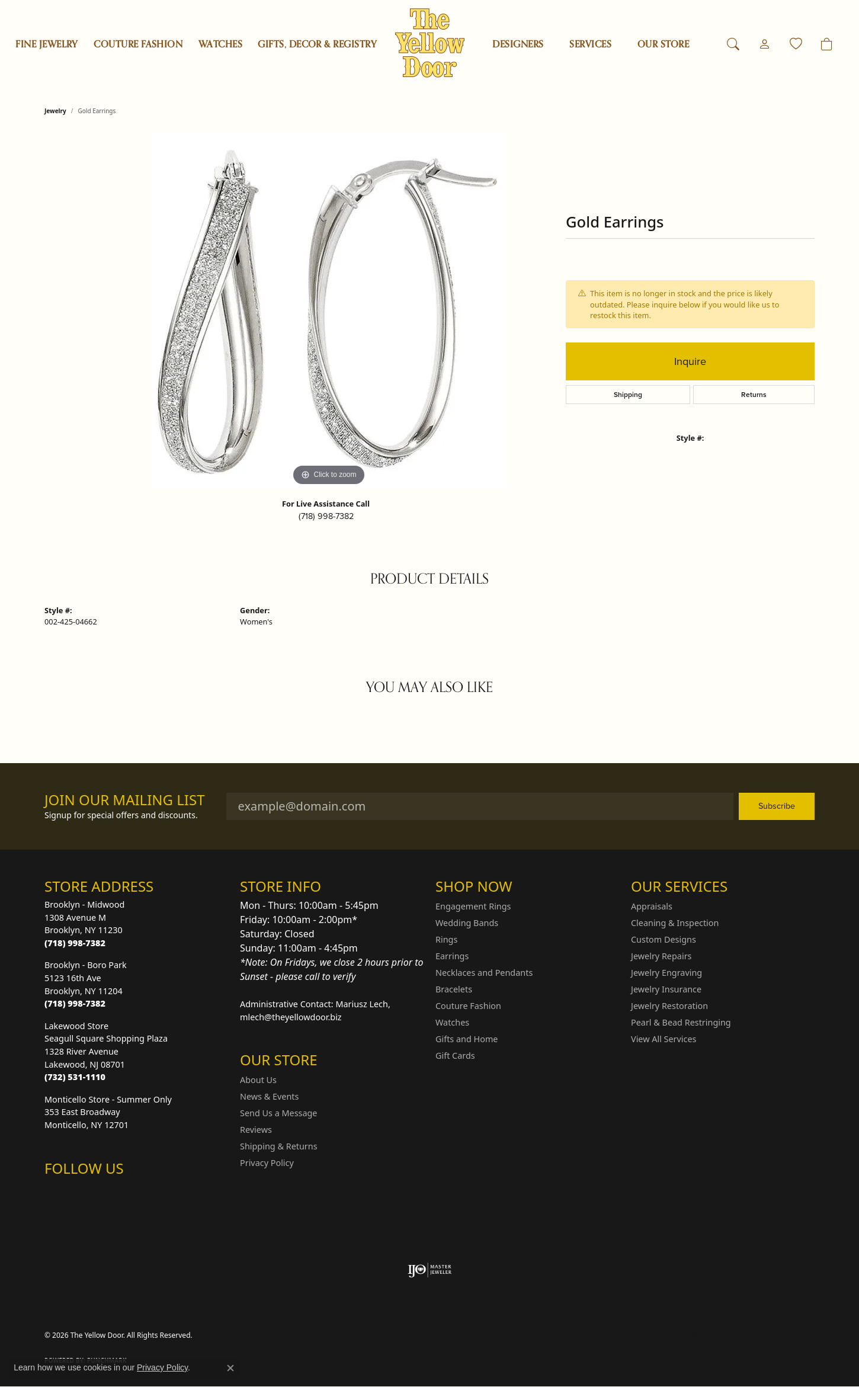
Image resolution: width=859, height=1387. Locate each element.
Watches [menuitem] (452, 1022)
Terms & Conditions (679, 1335)
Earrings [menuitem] (452, 956)
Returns (754, 394)
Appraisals (651, 906)
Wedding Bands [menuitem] (466, 922)
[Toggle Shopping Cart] (826, 44)
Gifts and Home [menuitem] (466, 1039)
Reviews (256, 1129)
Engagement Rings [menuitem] (473, 906)
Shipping (628, 394)
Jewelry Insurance (666, 989)
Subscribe (776, 805)
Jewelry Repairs (661, 956)
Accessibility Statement (767, 1335)
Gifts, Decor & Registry (317, 44)
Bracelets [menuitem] (453, 989)
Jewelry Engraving (666, 972)
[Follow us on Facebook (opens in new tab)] (85, 1192)
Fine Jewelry (46, 44)
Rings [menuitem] (446, 939)
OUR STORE (663, 44)
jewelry (55, 111)
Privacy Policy (267, 1162)
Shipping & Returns (279, 1146)
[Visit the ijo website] (430, 1270)
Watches (220, 44)
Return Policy (549, 1335)
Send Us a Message (278, 1113)
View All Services (664, 1039)
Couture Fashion (138, 44)
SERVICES (590, 44)
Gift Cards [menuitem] (455, 1055)
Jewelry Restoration (669, 1005)
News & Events (269, 1096)
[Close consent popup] (230, 1368)
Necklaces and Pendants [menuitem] (484, 972)
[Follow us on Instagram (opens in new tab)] (56, 1192)
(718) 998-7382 (326, 516)
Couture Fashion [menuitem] (468, 1005)
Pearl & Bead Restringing (681, 1022)
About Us (258, 1079)
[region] (329, 311)
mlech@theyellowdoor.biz (291, 1017)
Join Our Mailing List (124, 800)
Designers (517, 44)
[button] (733, 44)
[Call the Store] (74, 943)
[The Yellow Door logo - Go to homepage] (430, 43)
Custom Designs (663, 939)
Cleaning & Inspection (675, 922)
